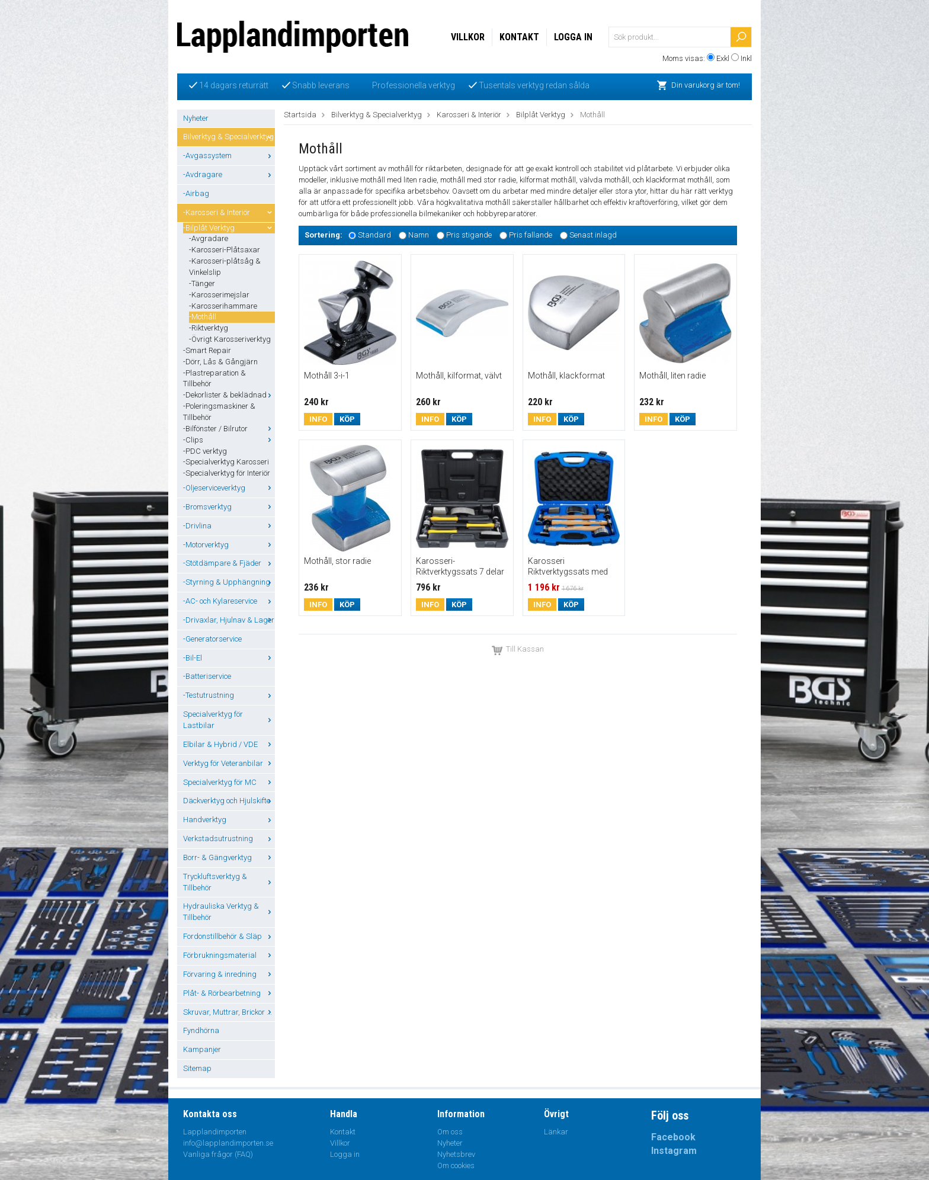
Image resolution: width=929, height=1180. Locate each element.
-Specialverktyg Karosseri (226, 461)
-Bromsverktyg (229, 506)
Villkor (468, 37)
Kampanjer (202, 1049)
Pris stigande (469, 234)
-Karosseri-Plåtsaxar (224, 249)
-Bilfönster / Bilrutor (229, 428)
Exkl (722, 58)
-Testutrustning (229, 695)
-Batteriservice (207, 676)
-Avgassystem (229, 155)
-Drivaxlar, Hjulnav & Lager (229, 619)
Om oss (450, 1131)
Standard (374, 234)
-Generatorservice (212, 638)
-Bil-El (229, 657)
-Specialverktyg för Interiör (226, 473)
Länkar (556, 1131)
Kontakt (519, 37)
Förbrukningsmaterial (229, 955)
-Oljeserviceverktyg (229, 487)
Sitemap (197, 1068)
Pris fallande (530, 234)
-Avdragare (229, 174)
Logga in (573, 37)
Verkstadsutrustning (229, 838)
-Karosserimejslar (219, 294)
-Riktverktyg (208, 327)
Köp (347, 419)
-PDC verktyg (205, 451)
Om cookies (456, 1165)
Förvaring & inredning (229, 974)
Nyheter (196, 118)
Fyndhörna (201, 1030)
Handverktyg (229, 819)
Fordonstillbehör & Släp (229, 936)
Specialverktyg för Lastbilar (229, 720)
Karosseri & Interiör (469, 114)
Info (318, 419)
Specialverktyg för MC (229, 782)
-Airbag (196, 193)
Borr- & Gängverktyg (229, 857)
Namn (418, 234)
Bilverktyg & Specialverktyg (229, 136)
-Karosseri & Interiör (229, 212)
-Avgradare (208, 238)
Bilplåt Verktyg (540, 114)
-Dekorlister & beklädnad (229, 394)
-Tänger (202, 283)
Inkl (746, 58)
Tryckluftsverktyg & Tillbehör (229, 882)
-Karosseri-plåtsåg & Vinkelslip (225, 266)
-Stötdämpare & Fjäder (229, 563)
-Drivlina (229, 525)
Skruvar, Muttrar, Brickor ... (229, 1012)
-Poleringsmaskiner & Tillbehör (219, 412)
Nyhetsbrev (456, 1154)
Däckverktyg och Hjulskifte (229, 800)
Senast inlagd (593, 234)
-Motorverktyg (229, 544)
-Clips (229, 439)
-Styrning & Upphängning (229, 582)
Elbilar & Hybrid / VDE (229, 744)
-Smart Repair (207, 350)
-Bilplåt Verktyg (229, 227)
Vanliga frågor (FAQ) (218, 1154)
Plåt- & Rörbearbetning (229, 993)
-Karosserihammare (223, 306)
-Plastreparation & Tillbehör (214, 378)
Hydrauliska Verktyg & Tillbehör (229, 912)
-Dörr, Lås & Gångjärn (220, 361)
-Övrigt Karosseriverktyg (230, 339)
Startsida (300, 114)
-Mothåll (202, 316)
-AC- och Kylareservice (229, 601)
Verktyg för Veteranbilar (229, 763)
